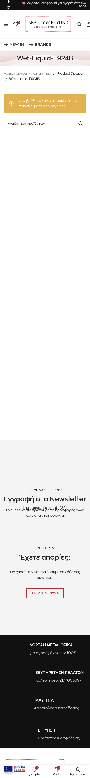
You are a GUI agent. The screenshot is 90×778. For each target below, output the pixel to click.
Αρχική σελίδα (15, 73)
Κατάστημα (41, 73)
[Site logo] (48, 23)
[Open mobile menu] (6, 24)
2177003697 (71, 680)
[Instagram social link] (9, 8)
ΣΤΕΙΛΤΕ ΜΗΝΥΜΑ (45, 593)
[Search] (79, 24)
